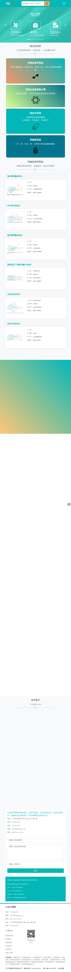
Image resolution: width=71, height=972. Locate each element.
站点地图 (61, 968)
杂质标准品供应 (14, 964)
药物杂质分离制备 (37, 962)
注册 (7, 953)
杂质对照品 (47, 957)
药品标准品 (50, 962)
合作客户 (8, 949)
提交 (35, 871)
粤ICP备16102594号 (48, 968)
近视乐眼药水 (26, 957)
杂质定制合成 (26, 960)
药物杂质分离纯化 (23, 962)
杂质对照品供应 (27, 964)
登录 (11, 953)
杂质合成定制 (15, 960)
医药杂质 (45, 960)
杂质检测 (56, 957)
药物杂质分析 (55, 960)
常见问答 (8, 946)
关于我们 (8, 939)
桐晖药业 (16, 957)
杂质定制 (8, 942)
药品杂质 (37, 960)
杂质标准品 (9, 936)
